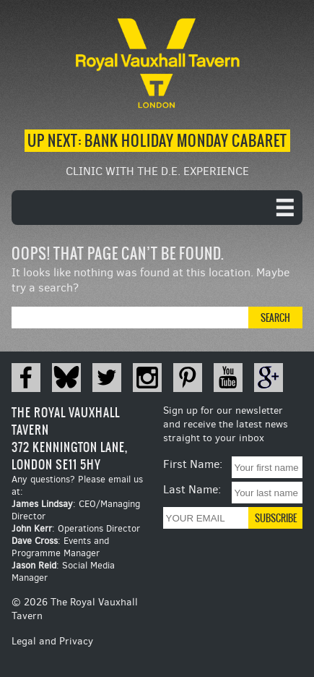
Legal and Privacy (52, 641)
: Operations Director (76, 528)
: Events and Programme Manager (60, 547)
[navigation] (157, 207)
